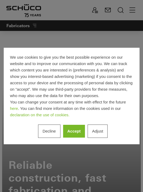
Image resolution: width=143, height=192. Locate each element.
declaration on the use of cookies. (40, 115)
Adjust (97, 131)
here (14, 108)
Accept (74, 131)
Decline (49, 131)
